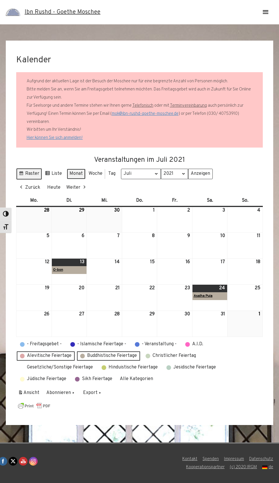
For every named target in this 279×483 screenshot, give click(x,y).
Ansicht (29, 394)
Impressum (234, 459)
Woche (95, 174)
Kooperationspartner (205, 467)
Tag (111, 174)
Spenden (211, 459)
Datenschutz (261, 459)
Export (92, 393)
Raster (29, 175)
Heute (53, 187)
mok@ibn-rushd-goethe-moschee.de (145, 114)
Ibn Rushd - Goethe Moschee (62, 12)
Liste (53, 175)
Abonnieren (61, 393)
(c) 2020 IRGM (243, 467)
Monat (76, 174)
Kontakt (189, 459)
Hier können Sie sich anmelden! (55, 138)
